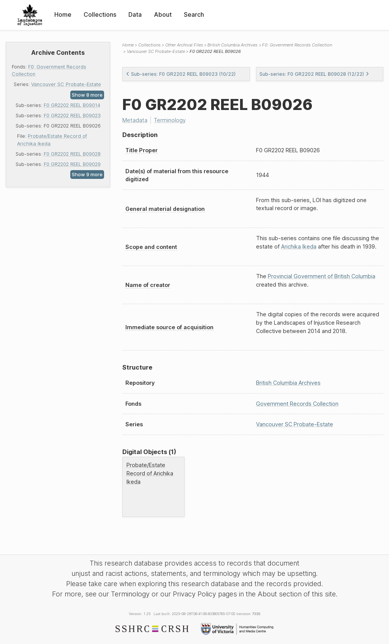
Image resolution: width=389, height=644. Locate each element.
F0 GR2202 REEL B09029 (72, 164)
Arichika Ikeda (298, 246)
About (163, 14)
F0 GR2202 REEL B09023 (72, 115)
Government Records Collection (297, 403)
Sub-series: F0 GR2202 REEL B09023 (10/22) (181, 74)
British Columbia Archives (232, 45)
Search (194, 14)
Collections (100, 14)
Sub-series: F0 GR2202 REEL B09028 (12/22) (314, 74)
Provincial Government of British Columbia (321, 276)
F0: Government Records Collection (297, 45)
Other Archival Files (184, 45)
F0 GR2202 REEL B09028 (72, 154)
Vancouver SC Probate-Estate (66, 84)
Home (62, 14)
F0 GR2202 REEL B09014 (72, 105)
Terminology (170, 120)
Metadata (134, 120)
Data (135, 14)
